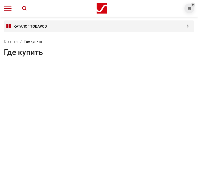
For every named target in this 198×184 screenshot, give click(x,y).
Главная (11, 41)
